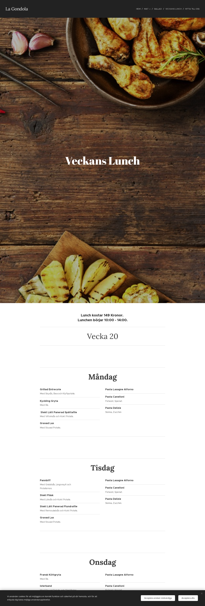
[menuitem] (137, 8)
